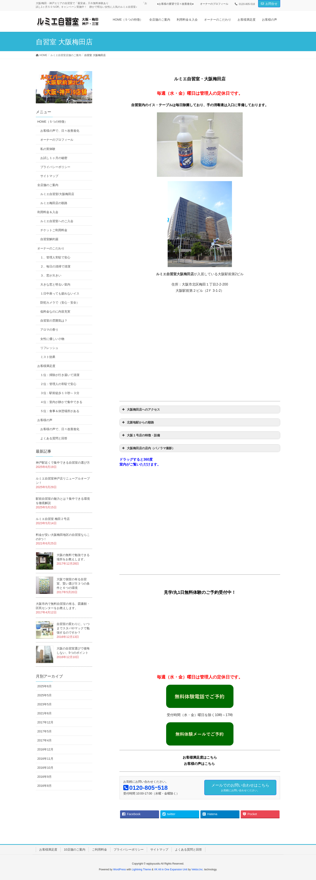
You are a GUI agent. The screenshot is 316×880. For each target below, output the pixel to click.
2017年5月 (44, 731)
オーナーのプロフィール (214, 3)
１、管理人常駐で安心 (55, 257)
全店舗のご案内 (47, 185)
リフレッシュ (49, 348)
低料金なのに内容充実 (55, 311)
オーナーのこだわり (50, 248)
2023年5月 (44, 704)
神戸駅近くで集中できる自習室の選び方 (63, 462)
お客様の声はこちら (199, 763)
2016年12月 (45, 749)
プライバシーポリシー (55, 167)
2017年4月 (44, 740)
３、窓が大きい (50, 275)
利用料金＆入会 (47, 212)
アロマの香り (49, 329)
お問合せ (271, 3)
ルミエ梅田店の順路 (53, 203)
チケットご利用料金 (53, 230)
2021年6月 (44, 713)
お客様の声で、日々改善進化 (59, 130)
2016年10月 (45, 767)
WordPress (119, 869)
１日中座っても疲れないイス (59, 293)
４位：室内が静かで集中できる (61, 402)
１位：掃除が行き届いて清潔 (59, 375)
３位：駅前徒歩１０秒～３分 (59, 393)
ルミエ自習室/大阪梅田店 (57, 194)
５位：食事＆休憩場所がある (59, 411)
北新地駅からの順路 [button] (137, 422)
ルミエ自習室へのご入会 (56, 221)
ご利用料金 (99, 849)
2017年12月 (45, 722)
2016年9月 (44, 776)
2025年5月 (44, 695)
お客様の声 (44, 420)
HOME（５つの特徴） (52, 121)
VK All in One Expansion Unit (170, 869)
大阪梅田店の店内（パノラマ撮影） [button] (148, 448)
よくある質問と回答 (53, 438)
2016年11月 (45, 758)
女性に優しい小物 (52, 339)
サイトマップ (49, 176)
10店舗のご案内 (74, 849)
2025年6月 (44, 686)
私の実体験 (47, 149)
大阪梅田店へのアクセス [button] (140, 409)
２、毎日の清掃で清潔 (55, 266)
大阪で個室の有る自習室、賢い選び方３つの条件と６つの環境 (73, 584)
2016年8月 (44, 785)
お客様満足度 (46, 366)
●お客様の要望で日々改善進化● (175, 3)
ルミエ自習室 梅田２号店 (53, 519)
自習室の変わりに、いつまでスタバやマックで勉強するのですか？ (73, 628)
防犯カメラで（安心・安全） (59, 302)
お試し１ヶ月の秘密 (53, 158)
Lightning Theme (141, 869)
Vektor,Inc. (197, 869)
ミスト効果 (47, 357)
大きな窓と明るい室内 (55, 284)
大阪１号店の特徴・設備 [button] (140, 435)
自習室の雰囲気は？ (53, 320)
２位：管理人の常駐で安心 (58, 384)
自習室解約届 (49, 239)
